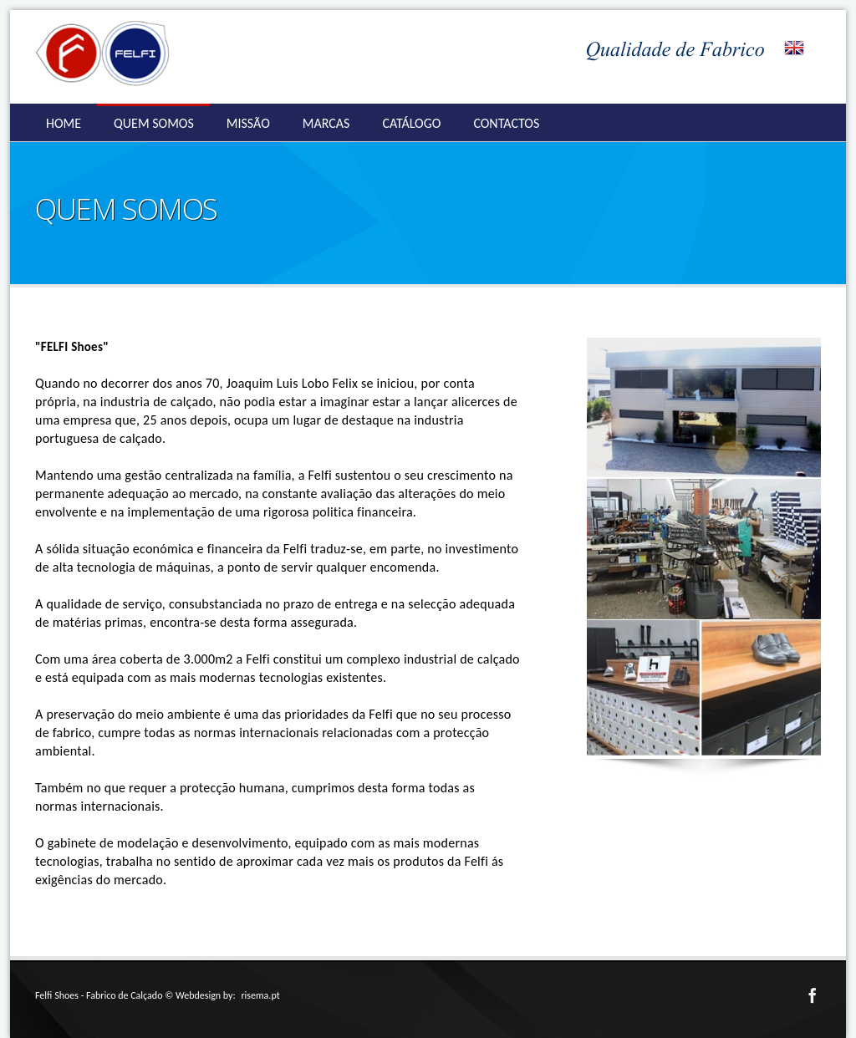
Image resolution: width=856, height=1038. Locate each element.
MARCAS (326, 123)
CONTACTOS (506, 123)
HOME (63, 123)
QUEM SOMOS (154, 123)
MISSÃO (248, 123)
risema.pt (260, 995)
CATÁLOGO (411, 123)
